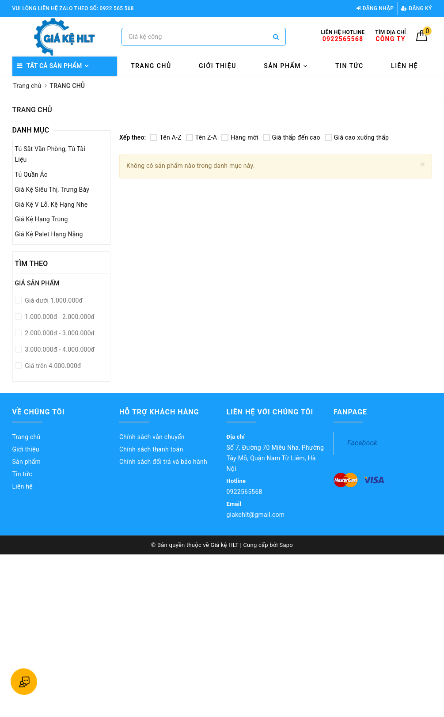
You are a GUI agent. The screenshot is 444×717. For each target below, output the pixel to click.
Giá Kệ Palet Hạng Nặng (49, 234)
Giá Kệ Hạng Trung (41, 219)
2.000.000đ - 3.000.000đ (59, 333)
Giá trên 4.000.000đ (52, 365)
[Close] (422, 164)
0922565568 (244, 491)
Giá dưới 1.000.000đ (53, 300)
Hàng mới (239, 137)
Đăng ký (416, 8)
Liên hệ (404, 65)
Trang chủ (151, 65)
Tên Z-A (201, 137)
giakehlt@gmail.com (256, 514)
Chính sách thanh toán (151, 449)
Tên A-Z (165, 137)
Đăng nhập (375, 8)
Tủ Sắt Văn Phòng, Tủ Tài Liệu (50, 154)
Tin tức (349, 65)
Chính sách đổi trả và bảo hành (163, 461)
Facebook (362, 443)
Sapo (286, 545)
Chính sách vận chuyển (152, 436)
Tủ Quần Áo (31, 174)
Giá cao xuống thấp (357, 137)
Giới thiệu (217, 65)
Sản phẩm (285, 65)
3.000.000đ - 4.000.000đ (59, 349)
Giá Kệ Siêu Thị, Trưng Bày (52, 189)
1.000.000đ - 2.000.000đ (59, 316)
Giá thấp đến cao (291, 137)
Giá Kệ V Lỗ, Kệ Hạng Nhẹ (51, 204)
